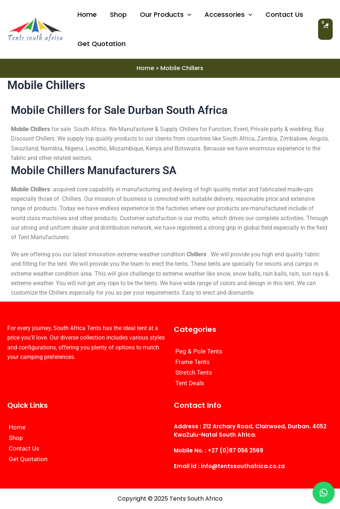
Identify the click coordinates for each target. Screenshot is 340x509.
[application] (187, 14)
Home (87, 14)
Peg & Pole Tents (198, 351)
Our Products (165, 14)
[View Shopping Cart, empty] (325, 29)
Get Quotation (101, 43)
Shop (118, 14)
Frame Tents (192, 362)
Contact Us (284, 14)
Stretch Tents (193, 372)
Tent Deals (189, 383)
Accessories (228, 14)
